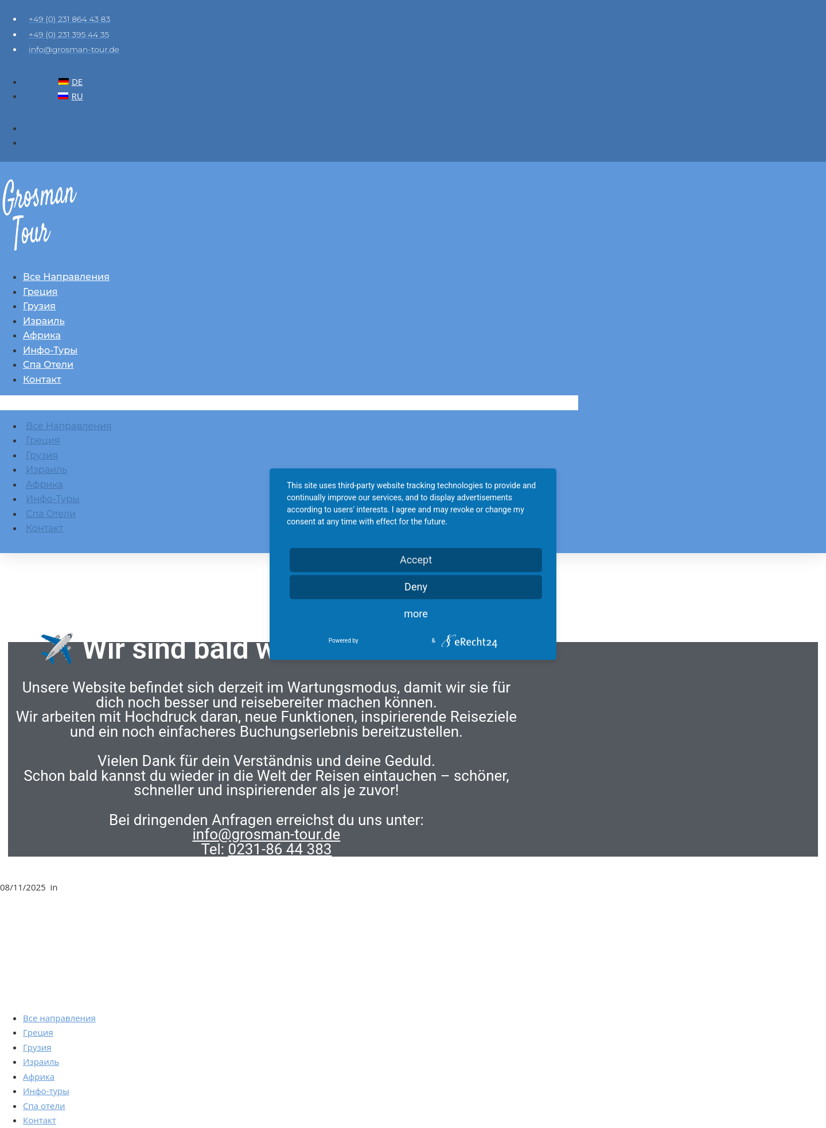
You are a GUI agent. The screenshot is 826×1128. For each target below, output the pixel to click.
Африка (42, 335)
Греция (40, 291)
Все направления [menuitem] (59, 1018)
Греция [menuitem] (38, 1032)
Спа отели (48, 364)
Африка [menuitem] (38, 1076)
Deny (415, 587)
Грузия (39, 306)
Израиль (44, 321)
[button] (289, 402)
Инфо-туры (50, 350)
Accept (416, 560)
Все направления (66, 276)
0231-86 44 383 (280, 849)
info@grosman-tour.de (267, 834)
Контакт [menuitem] (39, 1120)
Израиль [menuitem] (41, 1061)
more (416, 614)
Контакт (42, 379)
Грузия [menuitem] (37, 1047)
